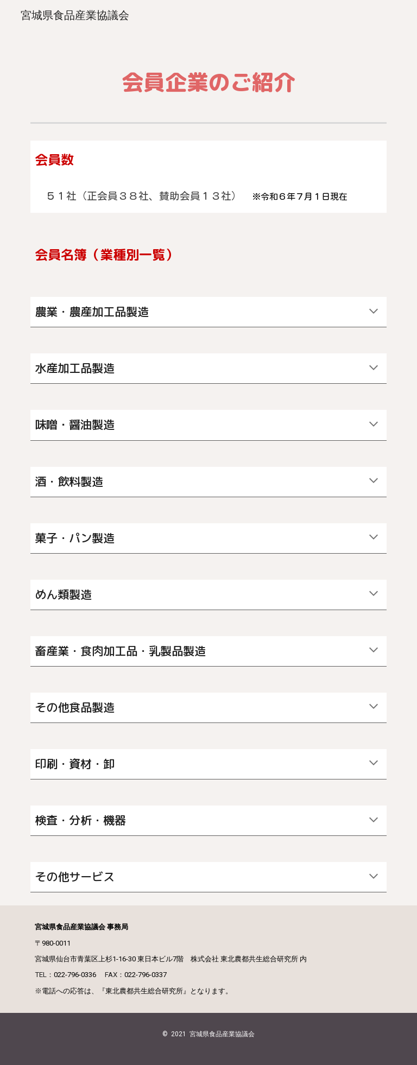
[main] (208, 75)
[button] (374, 312)
